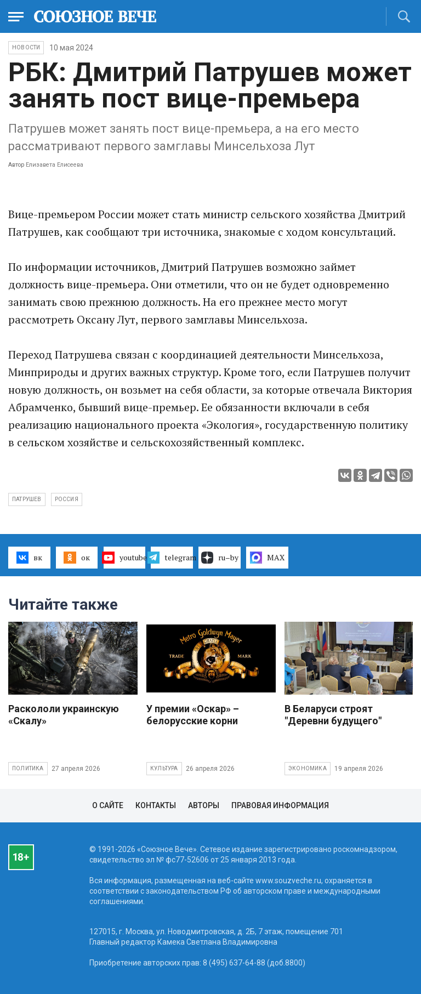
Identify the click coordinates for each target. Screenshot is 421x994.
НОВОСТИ (26, 47)
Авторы (203, 805)
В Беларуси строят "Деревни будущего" (333, 714)
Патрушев (27, 499)
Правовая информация (280, 805)
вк (29, 558)
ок (76, 558)
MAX (267, 558)
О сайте (107, 805)
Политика (28, 768)
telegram (172, 558)
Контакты (155, 805)
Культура (164, 768)
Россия (66, 499)
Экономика (307, 768)
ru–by (219, 558)
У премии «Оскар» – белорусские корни (192, 714)
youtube (125, 558)
